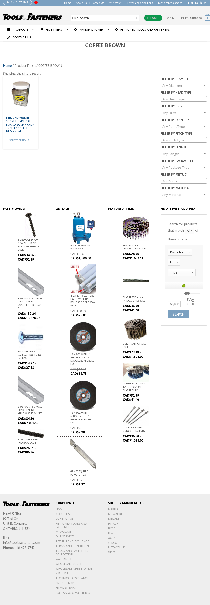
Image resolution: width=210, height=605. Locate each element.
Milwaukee (116, 514)
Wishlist (62, 573)
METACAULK (116, 547)
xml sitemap (65, 583)
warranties (64, 559)
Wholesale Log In (69, 564)
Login (170, 18)
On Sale (153, 18)
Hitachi (113, 523)
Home (67, 3)
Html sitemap (66, 587)
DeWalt (114, 518)
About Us (81, 3)
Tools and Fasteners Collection (72, 552)
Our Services (65, 536)
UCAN (112, 538)
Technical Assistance (170, 3)
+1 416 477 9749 (17, 2)
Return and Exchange (72, 541)
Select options (19, 140)
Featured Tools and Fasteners (71, 525)
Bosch (113, 528)
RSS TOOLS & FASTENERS (73, 592)
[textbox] (184, 85)
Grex (111, 552)
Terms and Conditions (140, 3)
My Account (115, 3)
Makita (113, 509)
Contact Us (98, 3)
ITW (110, 533)
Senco (112, 542)
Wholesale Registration (74, 568)
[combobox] (184, 85)
